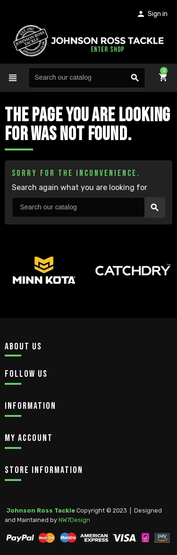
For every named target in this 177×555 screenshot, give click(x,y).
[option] (44, 287)
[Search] (87, 77)
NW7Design (74, 519)
